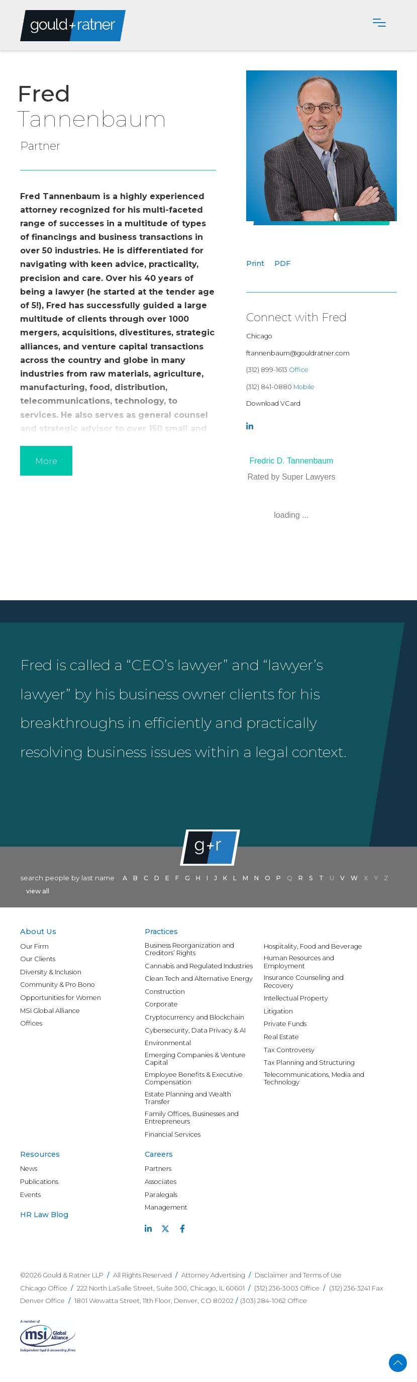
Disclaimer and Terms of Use (298, 1275)
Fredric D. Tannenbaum (292, 460)
